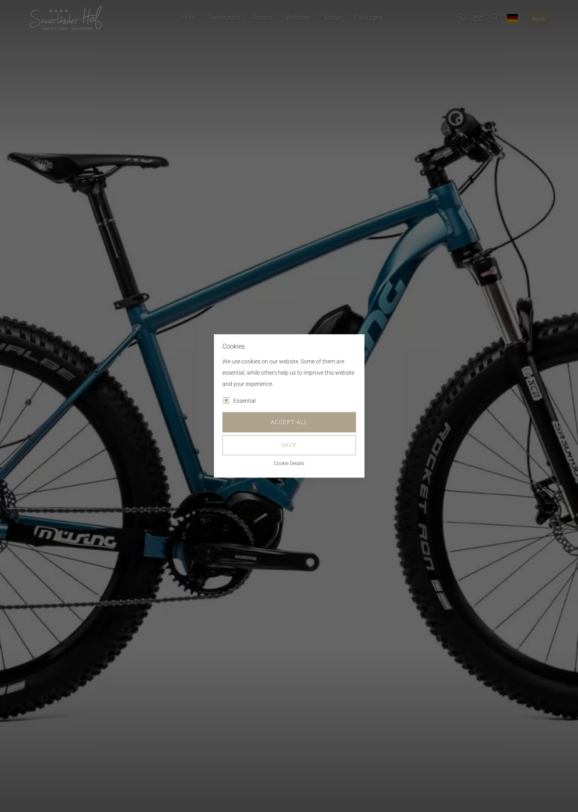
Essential (244, 401)
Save (289, 445)
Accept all (289, 422)
